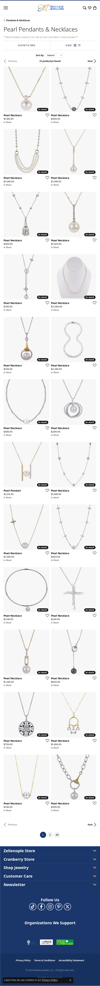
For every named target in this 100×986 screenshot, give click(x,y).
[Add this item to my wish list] (46, 115)
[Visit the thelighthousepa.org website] (31, 942)
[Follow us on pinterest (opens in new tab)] (58, 906)
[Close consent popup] (70, 980)
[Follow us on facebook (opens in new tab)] (41, 906)
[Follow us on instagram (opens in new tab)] (50, 906)
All (57, 834)
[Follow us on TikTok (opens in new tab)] (32, 906)
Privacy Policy (23, 960)
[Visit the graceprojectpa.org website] (46, 942)
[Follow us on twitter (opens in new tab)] (67, 906)
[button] (84, 7)
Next (90, 61)
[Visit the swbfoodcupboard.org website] (64, 942)
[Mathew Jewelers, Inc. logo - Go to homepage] (50, 8)
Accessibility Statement (71, 960)
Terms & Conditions (44, 960)
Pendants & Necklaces (18, 20)
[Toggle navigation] (6, 8)
